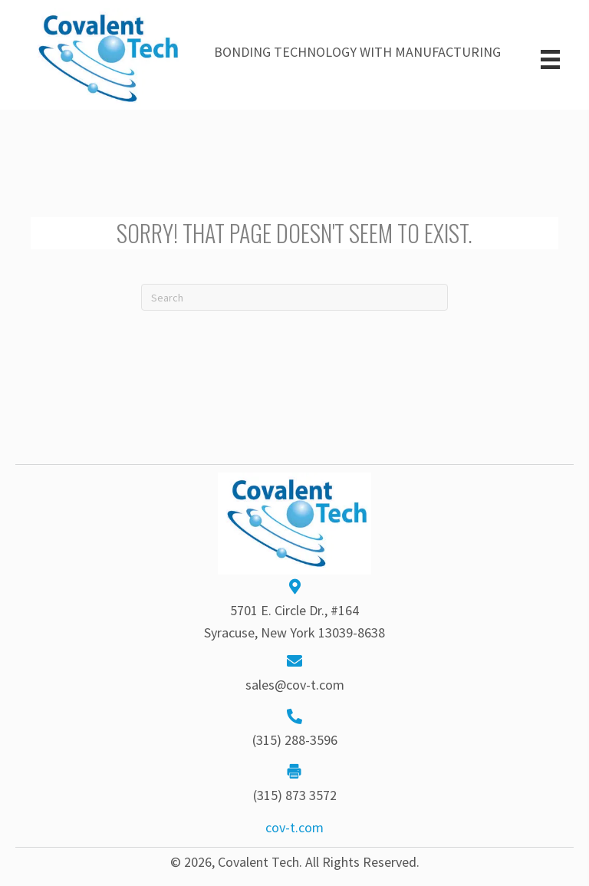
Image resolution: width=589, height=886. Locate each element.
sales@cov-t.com (294, 684)
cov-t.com (294, 827)
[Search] (294, 297)
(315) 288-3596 (294, 740)
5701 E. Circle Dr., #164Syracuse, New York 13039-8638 (294, 621)
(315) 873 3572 (295, 795)
